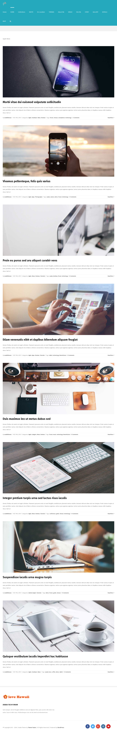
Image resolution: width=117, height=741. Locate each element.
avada (48, 197)
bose (50, 672)
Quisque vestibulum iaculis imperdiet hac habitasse (35, 656)
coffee (53, 672)
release (56, 117)
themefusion (62, 355)
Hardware (34, 117)
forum (51, 117)
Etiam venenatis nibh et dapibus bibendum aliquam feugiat (40, 339)
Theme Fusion (32, 727)
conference (52, 513)
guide (57, 513)
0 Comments (73, 197)
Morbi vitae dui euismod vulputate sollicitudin (32, 102)
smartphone (61, 117)
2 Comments (76, 117)
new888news (7, 117)
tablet (50, 355)
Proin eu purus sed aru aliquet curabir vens (30, 260)
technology (68, 117)
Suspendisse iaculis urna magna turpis (27, 577)
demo (56, 197)
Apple (30, 117)
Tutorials (42, 276)
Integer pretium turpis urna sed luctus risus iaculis (35, 498)
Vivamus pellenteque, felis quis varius (26, 181)
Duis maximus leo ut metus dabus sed (27, 418)
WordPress (61, 727)
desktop (55, 276)
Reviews (43, 117)
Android (31, 593)
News (39, 117)
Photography (38, 197)
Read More (110, 117)
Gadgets (34, 434)
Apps (33, 197)
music (54, 434)
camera (52, 197)
